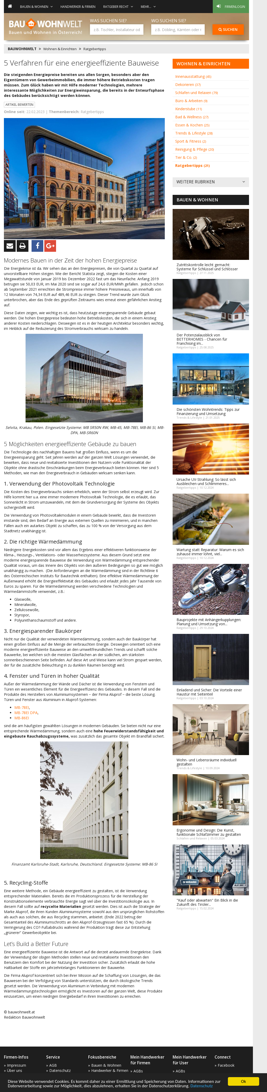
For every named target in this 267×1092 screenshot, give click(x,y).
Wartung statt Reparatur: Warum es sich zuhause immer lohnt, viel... (210, 551)
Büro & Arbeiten (191, 100)
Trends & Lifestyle (194, 133)
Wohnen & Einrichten (60, 48)
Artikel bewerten (19, 104)
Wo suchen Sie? (168, 20)
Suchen (228, 29)
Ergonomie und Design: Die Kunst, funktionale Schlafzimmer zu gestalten (209, 832)
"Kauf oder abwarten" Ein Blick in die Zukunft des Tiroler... (207, 902)
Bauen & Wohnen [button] (36, 6)
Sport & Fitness (190, 141)
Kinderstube (188, 108)
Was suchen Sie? (108, 20)
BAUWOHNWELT (22, 48)
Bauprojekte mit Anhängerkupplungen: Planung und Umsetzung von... (209, 621)
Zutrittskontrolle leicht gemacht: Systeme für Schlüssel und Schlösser (207, 266)
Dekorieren (188, 84)
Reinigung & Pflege (194, 149)
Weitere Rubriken (211, 182)
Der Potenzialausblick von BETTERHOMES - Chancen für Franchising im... (202, 339)
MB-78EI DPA (26, 712)
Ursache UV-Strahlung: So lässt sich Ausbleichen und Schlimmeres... (206, 481)
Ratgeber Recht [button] (118, 6)
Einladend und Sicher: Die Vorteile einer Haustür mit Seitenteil (209, 692)
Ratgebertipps (94, 48)
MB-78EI (21, 707)
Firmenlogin (231, 6)
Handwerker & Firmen (77, 6)
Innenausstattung (193, 76)
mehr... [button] (148, 6)
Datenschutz (201, 1086)
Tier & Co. (186, 157)
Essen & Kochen (192, 124)
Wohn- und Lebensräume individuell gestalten (206, 762)
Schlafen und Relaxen (196, 92)
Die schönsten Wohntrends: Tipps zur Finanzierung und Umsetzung (208, 411)
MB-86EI (21, 717)
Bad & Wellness (191, 116)
